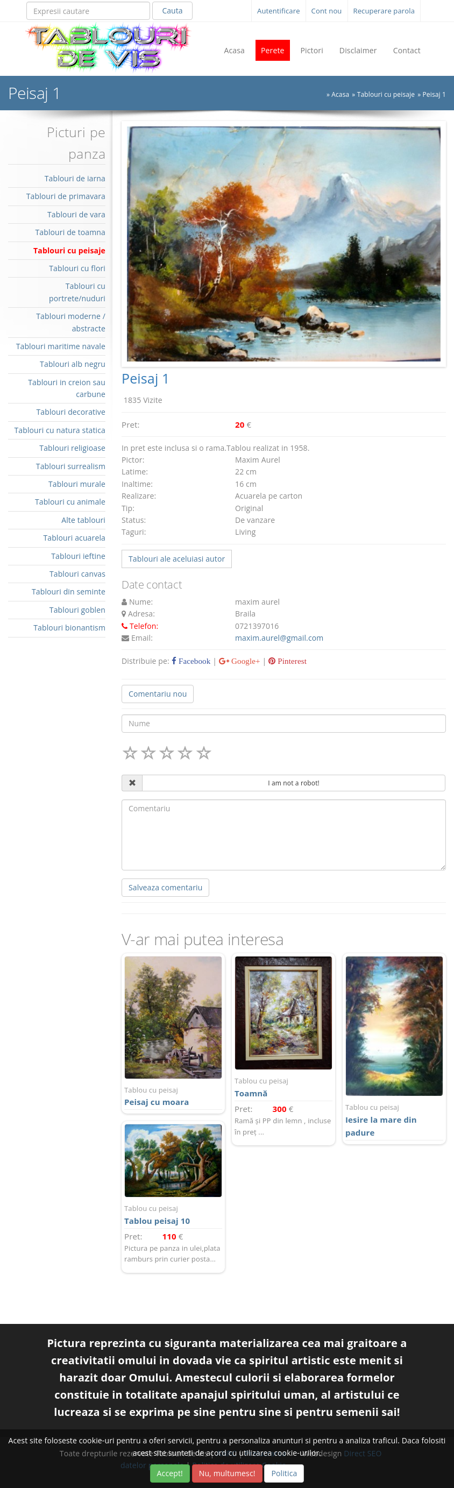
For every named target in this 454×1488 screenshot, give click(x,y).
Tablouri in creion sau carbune (66, 388)
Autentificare (278, 11)
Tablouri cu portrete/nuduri (77, 292)
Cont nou (326, 11)
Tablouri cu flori (77, 268)
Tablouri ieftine (78, 556)
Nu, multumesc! (227, 1473)
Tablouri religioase (72, 448)
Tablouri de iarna (75, 178)
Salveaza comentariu (165, 887)
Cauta (172, 10)
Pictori (312, 50)
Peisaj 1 (434, 94)
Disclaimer (358, 50)
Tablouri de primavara (65, 196)
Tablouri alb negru (72, 364)
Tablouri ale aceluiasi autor (177, 559)
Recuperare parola (384, 11)
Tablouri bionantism (69, 627)
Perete (273, 50)
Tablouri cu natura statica (59, 430)
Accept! (170, 1473)
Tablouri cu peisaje (386, 94)
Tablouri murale (76, 484)
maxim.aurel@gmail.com (279, 638)
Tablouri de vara (76, 214)
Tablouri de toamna (70, 232)
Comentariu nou (158, 694)
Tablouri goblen (77, 610)
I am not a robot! (294, 783)
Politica (284, 1473)
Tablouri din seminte (68, 591)
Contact (407, 50)
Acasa (234, 50)
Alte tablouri (83, 520)
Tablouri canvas (77, 574)
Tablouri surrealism (70, 466)
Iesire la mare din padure (394, 1120)
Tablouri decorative (70, 412)
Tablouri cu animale (70, 502)
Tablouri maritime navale (60, 346)
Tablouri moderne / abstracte (70, 322)
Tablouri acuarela (74, 538)
